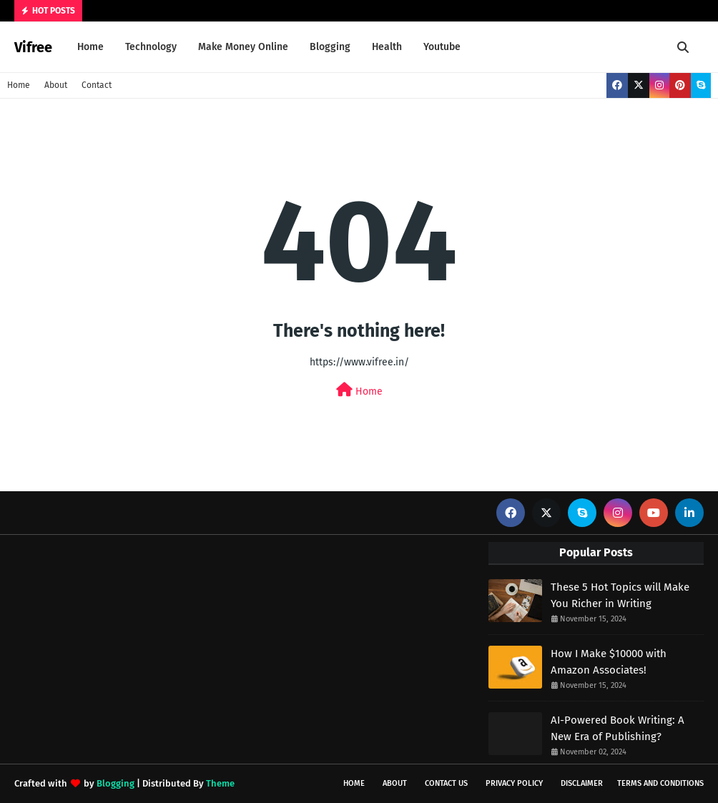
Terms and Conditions (660, 783)
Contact (97, 85)
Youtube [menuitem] (442, 47)
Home (18, 85)
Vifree (33, 47)
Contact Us (446, 783)
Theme (220, 783)
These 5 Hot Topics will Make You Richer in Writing (620, 595)
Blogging (115, 783)
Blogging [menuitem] (330, 47)
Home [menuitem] (90, 47)
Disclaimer (582, 783)
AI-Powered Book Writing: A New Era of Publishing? (617, 728)
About (55, 85)
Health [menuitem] (387, 47)
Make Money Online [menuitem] (243, 47)
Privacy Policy (514, 783)
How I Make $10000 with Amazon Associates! (609, 661)
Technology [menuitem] (151, 47)
